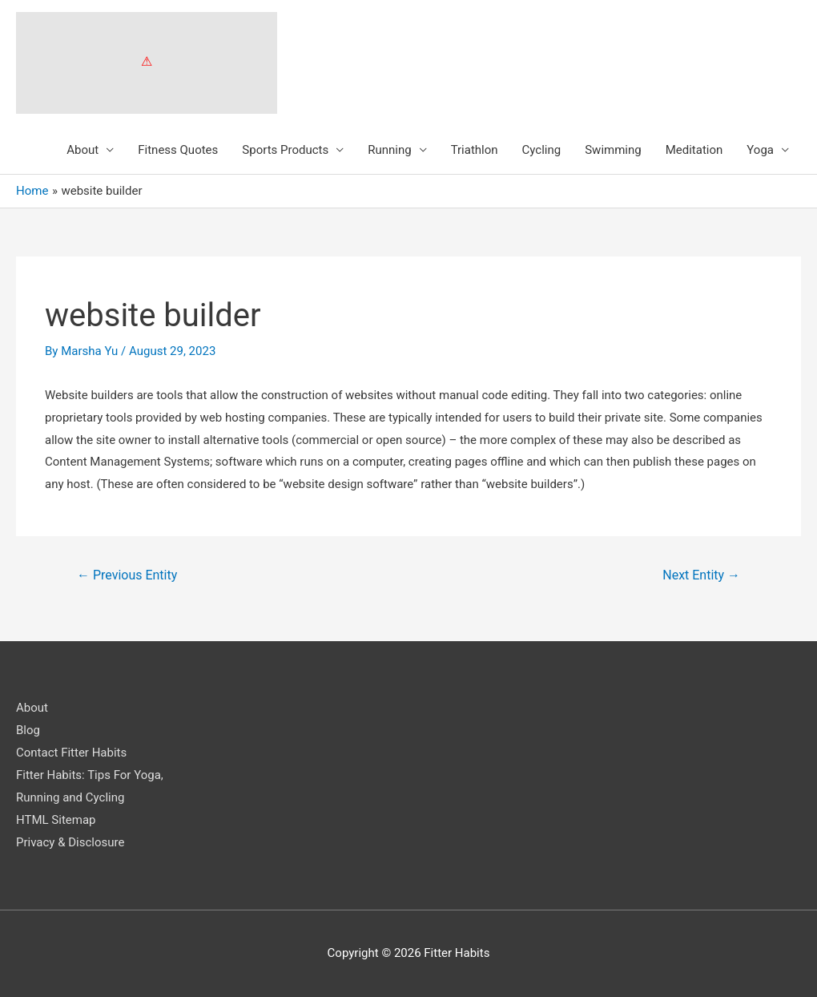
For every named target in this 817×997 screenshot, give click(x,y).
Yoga (760, 150)
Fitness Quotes (178, 150)
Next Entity (701, 575)
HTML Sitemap (56, 820)
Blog (28, 730)
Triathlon (474, 150)
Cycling (541, 150)
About (82, 150)
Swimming (613, 150)
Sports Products (285, 150)
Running (389, 150)
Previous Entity (127, 575)
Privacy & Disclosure (70, 842)
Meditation (694, 150)
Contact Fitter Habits (71, 752)
